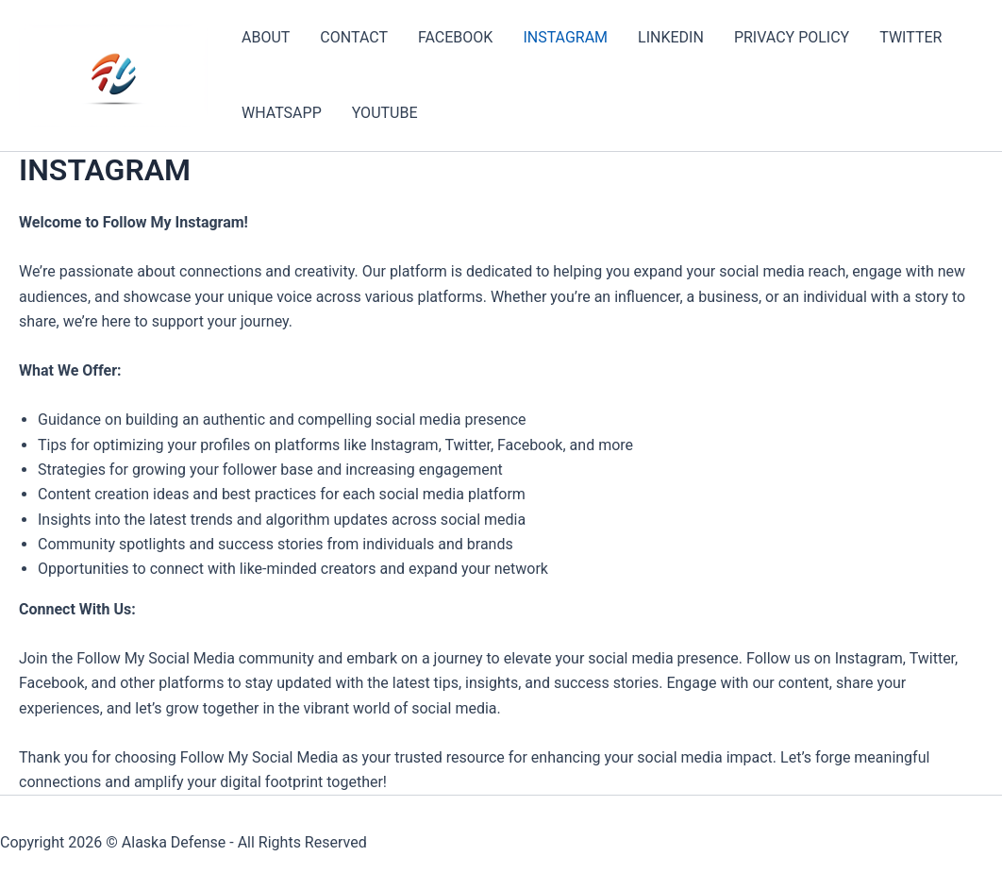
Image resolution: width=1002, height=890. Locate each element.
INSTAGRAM (565, 37)
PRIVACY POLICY (791, 37)
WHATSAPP (282, 113)
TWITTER (910, 37)
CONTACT (354, 37)
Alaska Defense (174, 842)
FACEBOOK (455, 37)
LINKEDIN (671, 37)
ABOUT (266, 37)
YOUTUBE (385, 113)
